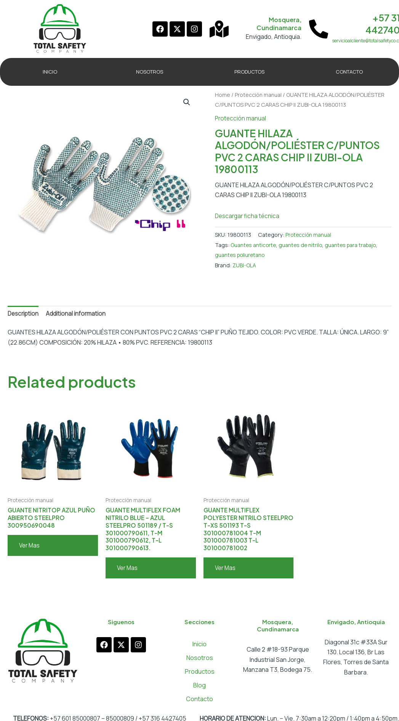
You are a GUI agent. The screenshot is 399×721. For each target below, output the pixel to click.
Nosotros (199, 662)
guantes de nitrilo (304, 245)
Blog (199, 689)
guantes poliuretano (241, 255)
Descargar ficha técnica (248, 216)
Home (222, 94)
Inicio (199, 648)
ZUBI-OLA (244, 264)
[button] (187, 102)
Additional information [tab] (78, 314)
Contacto (199, 703)
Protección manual (259, 94)
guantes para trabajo (356, 245)
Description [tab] (24, 314)
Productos (200, 675)
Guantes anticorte (254, 245)
